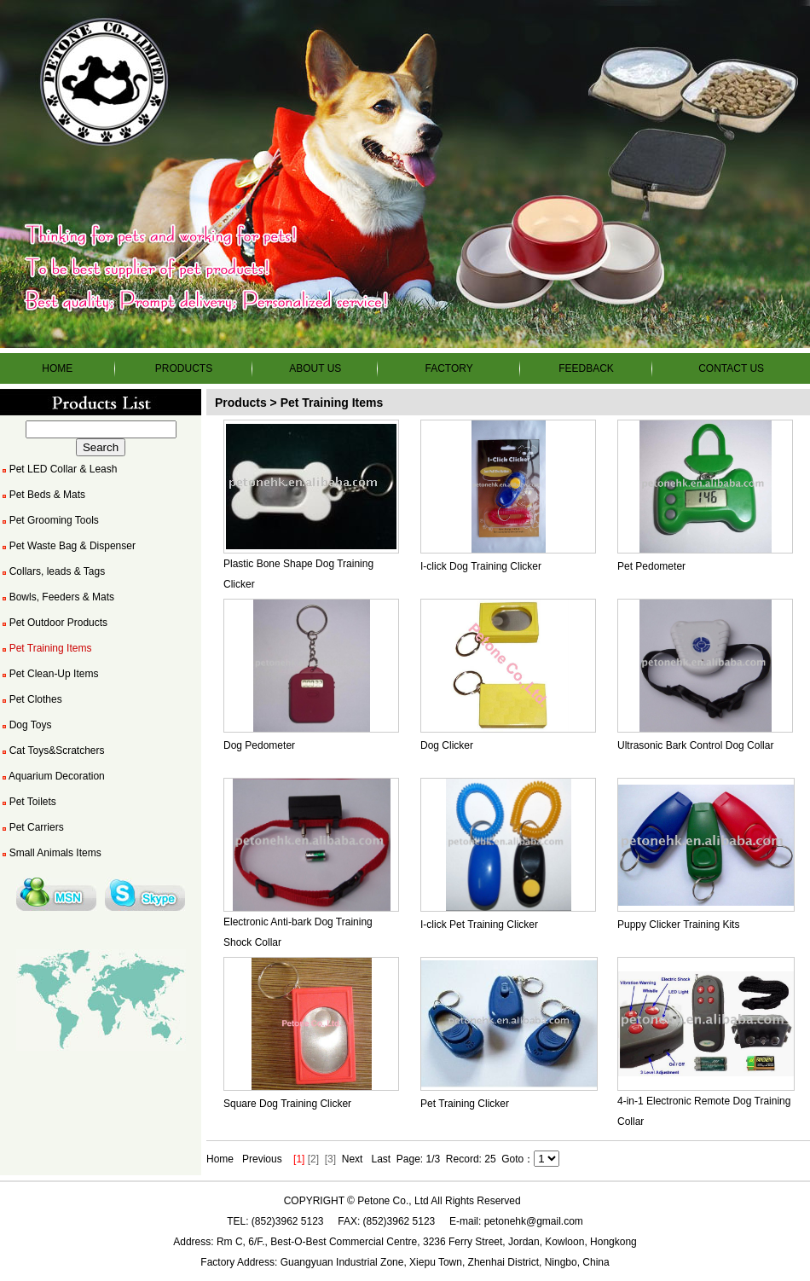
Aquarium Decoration (52, 776)
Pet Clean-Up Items (49, 674)
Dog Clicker (446, 745)
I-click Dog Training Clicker (480, 566)
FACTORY (448, 368)
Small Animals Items (50, 853)
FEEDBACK (586, 368)
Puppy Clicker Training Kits (678, 924)
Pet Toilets (28, 802)
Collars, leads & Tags (52, 571)
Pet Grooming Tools (49, 520)
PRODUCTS (183, 368)
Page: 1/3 (418, 1159)
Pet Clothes (31, 699)
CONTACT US (731, 368)
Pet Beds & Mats (42, 495)
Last (381, 1159)
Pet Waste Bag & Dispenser (68, 546)
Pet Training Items (45, 648)
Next (352, 1159)
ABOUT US (315, 368)
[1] (298, 1159)
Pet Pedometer (651, 566)
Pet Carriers (32, 827)
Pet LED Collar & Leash (58, 469)
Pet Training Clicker (464, 1104)
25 (489, 1159)
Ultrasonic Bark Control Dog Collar (695, 745)
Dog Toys (25, 725)
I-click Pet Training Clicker (479, 924)
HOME (57, 368)
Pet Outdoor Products (53, 623)
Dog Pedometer (259, 745)
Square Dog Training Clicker (287, 1104)
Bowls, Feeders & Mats (57, 597)
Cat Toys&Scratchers (52, 750)
